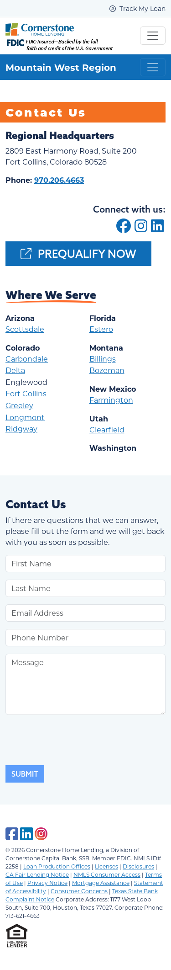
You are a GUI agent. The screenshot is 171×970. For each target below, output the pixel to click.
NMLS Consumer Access (106, 874)
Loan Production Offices (56, 866)
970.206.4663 (59, 180)
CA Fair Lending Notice (37, 874)
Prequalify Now (78, 254)
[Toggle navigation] (153, 36)
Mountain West (39, 67)
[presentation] (74, 740)
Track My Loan (137, 8)
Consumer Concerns (79, 891)
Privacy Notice (47, 882)
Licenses (106, 866)
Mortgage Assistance (101, 882)
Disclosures (138, 866)
